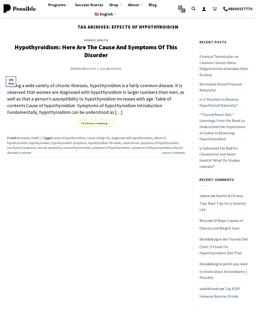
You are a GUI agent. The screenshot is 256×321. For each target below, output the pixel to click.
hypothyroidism (39, 143)
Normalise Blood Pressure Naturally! (220, 87)
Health (102, 40)
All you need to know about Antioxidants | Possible (223, 270)
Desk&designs (210, 239)
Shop (115, 4)
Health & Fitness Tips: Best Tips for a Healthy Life (222, 203)
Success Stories (89, 4)
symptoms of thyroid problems (152, 148)
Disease (90, 40)
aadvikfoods (209, 288)
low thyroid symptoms (21, 148)
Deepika (115, 68)
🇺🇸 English (105, 14)
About (135, 4)
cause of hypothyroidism (69, 138)
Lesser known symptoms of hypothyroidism (150, 143)
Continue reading (96, 123)
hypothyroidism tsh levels (104, 143)
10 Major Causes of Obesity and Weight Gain (221, 224)
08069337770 (237, 9)
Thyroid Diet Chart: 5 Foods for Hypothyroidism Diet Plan (223, 246)
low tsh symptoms (50, 148)
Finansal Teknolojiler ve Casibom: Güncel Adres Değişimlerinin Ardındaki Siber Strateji (223, 65)
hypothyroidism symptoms (69, 143)
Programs (58, 4)
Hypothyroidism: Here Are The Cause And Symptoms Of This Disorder (96, 51)
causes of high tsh (98, 138)
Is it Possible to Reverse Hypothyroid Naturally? (219, 102)
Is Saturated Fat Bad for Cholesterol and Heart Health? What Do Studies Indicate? (219, 157)
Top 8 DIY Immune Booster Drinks (219, 292)
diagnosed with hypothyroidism (131, 138)
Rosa (203, 220)
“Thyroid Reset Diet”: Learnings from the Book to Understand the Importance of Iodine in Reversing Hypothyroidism (222, 126)
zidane (204, 196)
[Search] (193, 8)
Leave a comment (173, 153)
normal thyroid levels (76, 148)
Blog (153, 4)
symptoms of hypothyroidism (111, 148)
